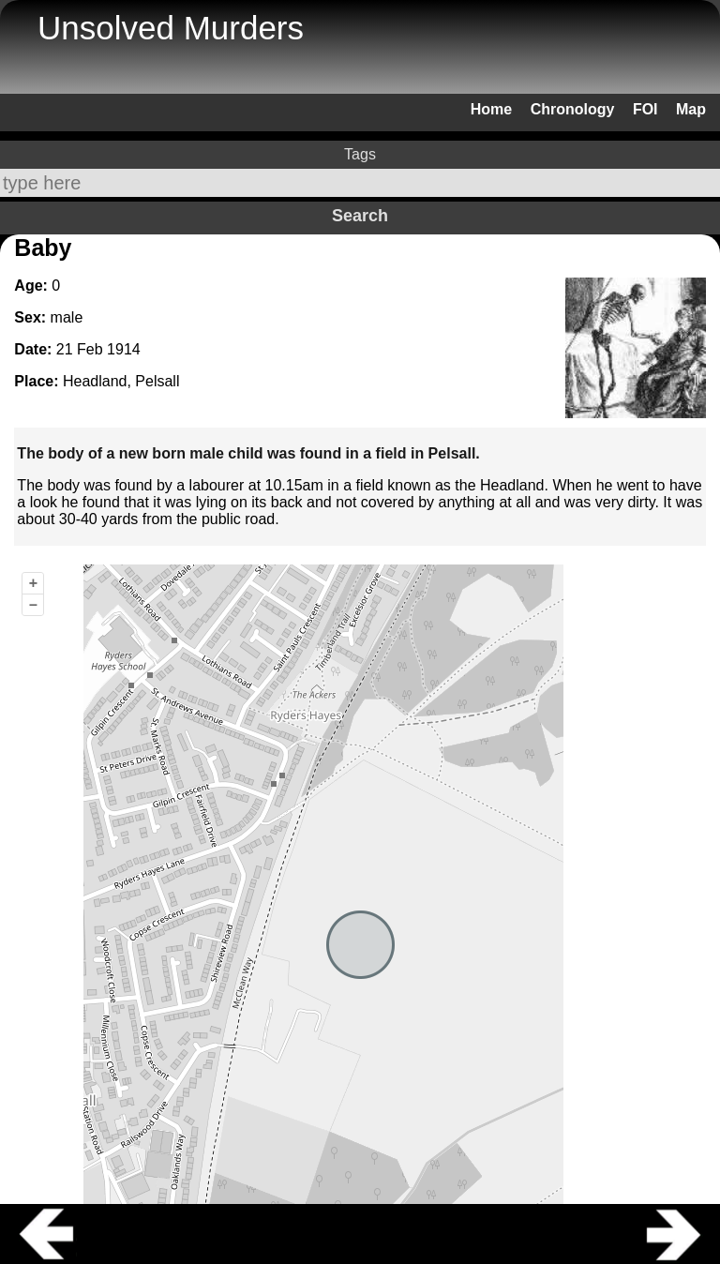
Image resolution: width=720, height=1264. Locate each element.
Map (691, 109)
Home (491, 109)
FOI (645, 109)
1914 (124, 349)
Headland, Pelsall (121, 381)
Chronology (573, 109)
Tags (360, 154)
